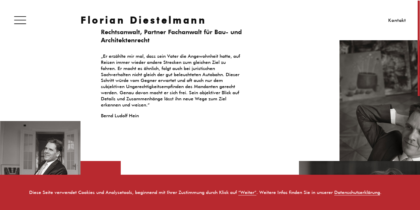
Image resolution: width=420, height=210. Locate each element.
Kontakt (397, 20)
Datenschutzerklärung (357, 192)
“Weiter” (247, 192)
